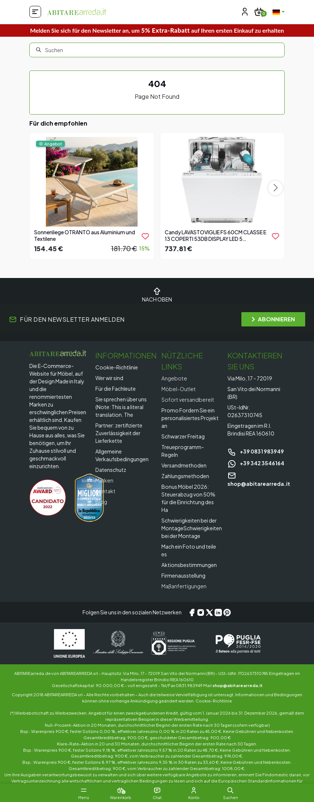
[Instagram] (200, 612)
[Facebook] (191, 612)
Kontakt (105, 491)
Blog (101, 501)
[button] (230, 790)
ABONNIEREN (273, 318)
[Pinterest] (227, 612)
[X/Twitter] (209, 612)
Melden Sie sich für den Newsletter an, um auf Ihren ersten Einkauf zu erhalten (157, 30)
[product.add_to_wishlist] (145, 236)
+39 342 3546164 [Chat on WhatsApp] (255, 463)
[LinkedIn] (218, 612)
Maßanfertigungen (184, 586)
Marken (104, 480)
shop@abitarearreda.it (237, 685)
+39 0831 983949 (255, 451)
